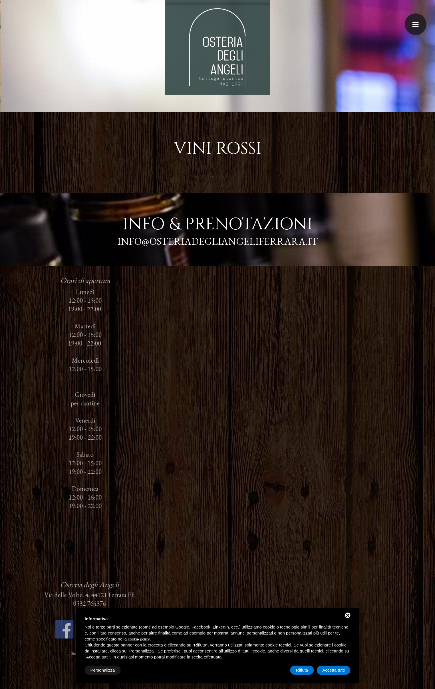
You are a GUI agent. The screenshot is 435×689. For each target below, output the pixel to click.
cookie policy (139, 639)
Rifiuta (302, 670)
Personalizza (102, 670)
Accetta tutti (333, 670)
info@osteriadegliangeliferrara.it (216, 241)
